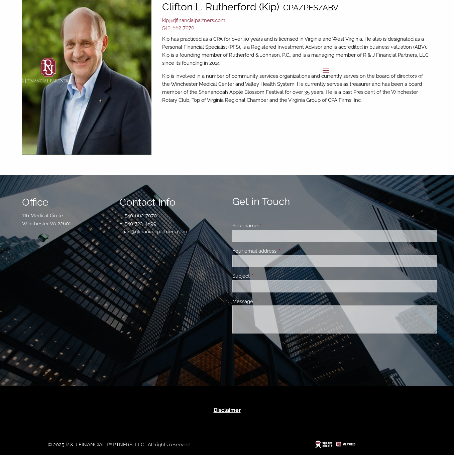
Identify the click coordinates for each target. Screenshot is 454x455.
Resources (384, 93)
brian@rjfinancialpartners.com (153, 232)
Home (425, 18)
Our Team (396, 48)
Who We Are (360, 48)
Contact (423, 123)
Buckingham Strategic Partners (381, 63)
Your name (269, 226)
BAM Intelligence (392, 108)
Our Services (417, 78)
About (352, 33)
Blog (427, 108)
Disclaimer (227, 410)
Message (267, 301)
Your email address (278, 251)
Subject (265, 276)
